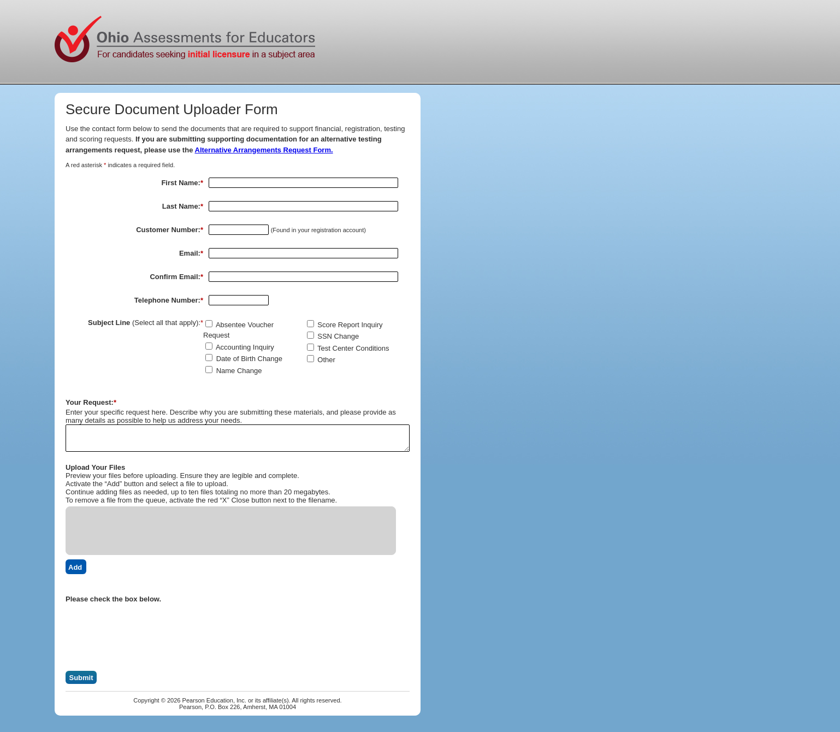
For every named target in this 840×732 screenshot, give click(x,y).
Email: (191, 253)
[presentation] (149, 624)
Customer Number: (169, 230)
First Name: (182, 183)
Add (75, 567)
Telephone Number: (168, 300)
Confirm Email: (176, 277)
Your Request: (91, 402)
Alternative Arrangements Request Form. (264, 150)
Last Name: (182, 206)
